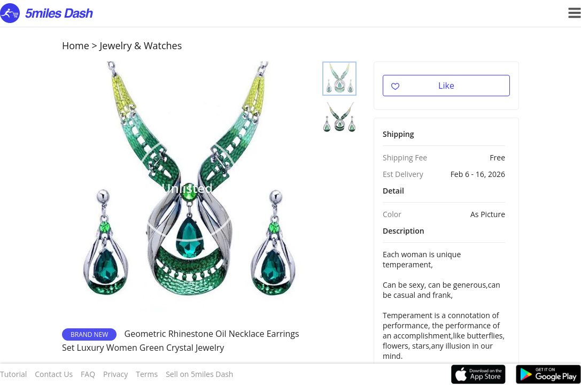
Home (75, 45)
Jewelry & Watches (141, 45)
